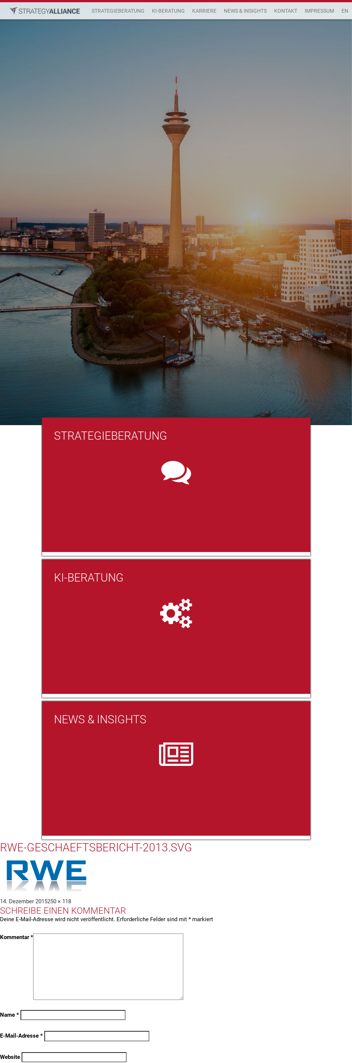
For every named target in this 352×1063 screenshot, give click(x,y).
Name (9, 1014)
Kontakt (285, 11)
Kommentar (16, 937)
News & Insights (245, 11)
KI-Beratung (168, 11)
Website (10, 1057)
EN (345, 11)
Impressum (319, 11)
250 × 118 (59, 901)
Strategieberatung (118, 11)
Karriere (204, 11)
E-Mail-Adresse (21, 1035)
